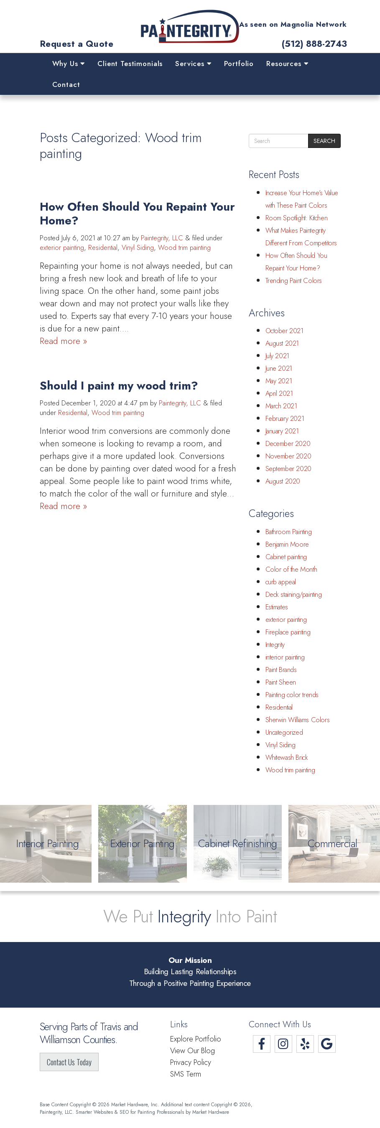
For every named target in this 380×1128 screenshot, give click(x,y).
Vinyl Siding (138, 247)
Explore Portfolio (195, 1039)
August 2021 (282, 343)
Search (324, 141)
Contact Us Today (69, 1061)
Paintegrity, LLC (162, 238)
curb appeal (280, 582)
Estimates (276, 607)
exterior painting (62, 247)
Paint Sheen (280, 682)
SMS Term (185, 1074)
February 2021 (284, 418)
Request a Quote (77, 44)
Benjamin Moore (287, 544)
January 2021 (282, 431)
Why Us (68, 64)
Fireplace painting (288, 632)
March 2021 (281, 406)
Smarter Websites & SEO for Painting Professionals (130, 1111)
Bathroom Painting (288, 532)
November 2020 (288, 456)
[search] (279, 141)
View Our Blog (192, 1050)
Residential (102, 247)
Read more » (63, 341)
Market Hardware (210, 1111)
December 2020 (288, 443)
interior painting (285, 657)
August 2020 (283, 481)
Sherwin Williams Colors (297, 720)
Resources (287, 64)
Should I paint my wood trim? (119, 385)
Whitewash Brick (286, 757)
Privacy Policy (190, 1062)
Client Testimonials (130, 64)
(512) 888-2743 (314, 44)
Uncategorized (284, 732)
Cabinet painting (286, 557)
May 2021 (278, 381)
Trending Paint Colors (293, 280)
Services (193, 64)
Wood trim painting (184, 247)
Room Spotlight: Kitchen (296, 218)
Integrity (275, 644)
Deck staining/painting (293, 594)
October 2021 (284, 331)
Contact (66, 84)
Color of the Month (291, 569)
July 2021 (277, 356)
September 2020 (288, 469)
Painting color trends (292, 695)
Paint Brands (281, 670)
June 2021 (278, 368)
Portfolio (239, 64)
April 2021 (279, 393)
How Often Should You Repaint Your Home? (137, 214)
